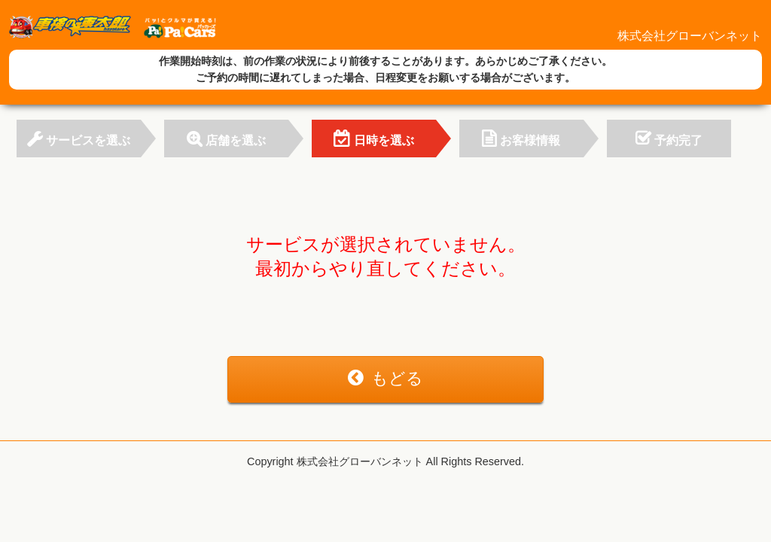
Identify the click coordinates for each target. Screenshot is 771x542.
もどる (385, 378)
